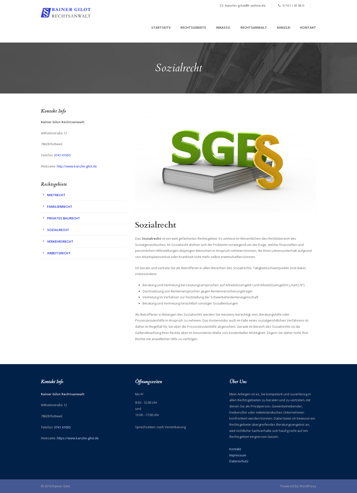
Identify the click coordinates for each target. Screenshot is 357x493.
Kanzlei (283, 27)
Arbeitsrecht (59, 253)
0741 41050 (62, 155)
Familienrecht (59, 206)
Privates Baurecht (63, 218)
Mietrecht (56, 195)
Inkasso (223, 27)
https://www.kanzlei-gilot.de (78, 438)
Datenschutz (238, 461)
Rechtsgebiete (193, 27)
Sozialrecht (58, 230)
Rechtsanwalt (253, 27)
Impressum (237, 455)
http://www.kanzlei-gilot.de (77, 166)
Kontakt (308, 27)
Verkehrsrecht (60, 241)
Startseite (161, 27)
